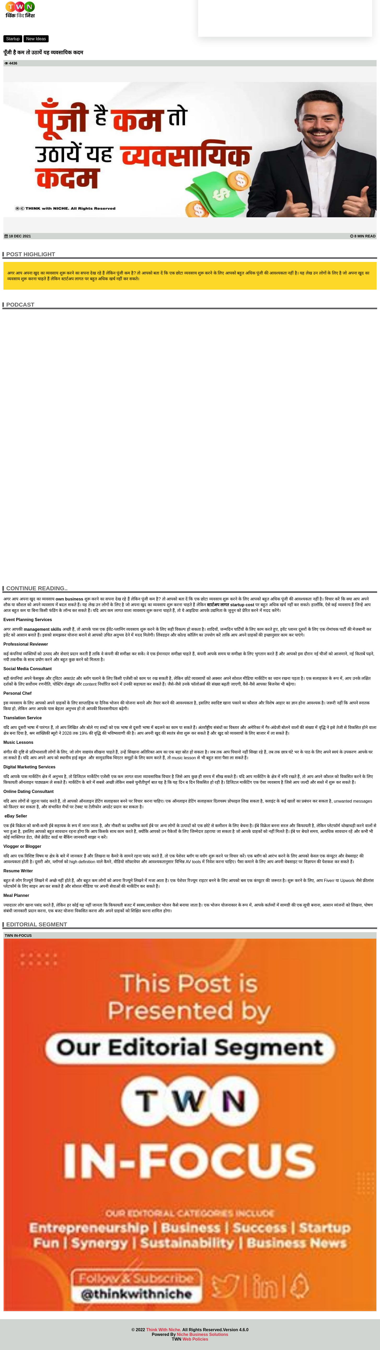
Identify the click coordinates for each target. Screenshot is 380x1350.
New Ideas (36, 39)
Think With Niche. (163, 1330)
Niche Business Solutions (202, 1334)
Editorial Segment (36, 924)
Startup (13, 39)
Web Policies (195, 1339)
